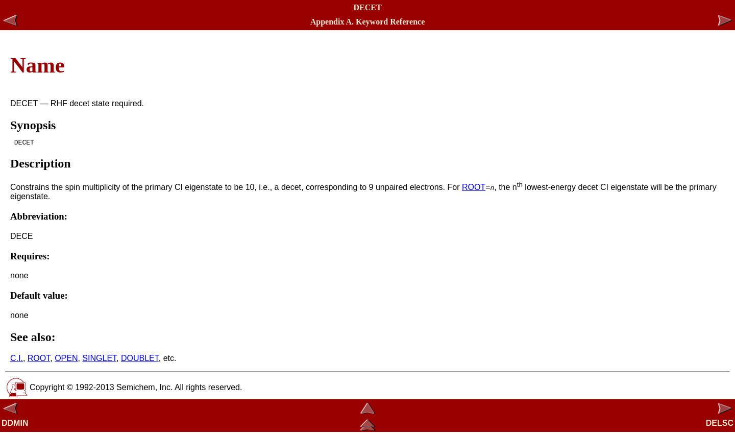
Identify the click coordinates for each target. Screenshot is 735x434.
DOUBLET (140, 359)
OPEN (66, 359)
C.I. (16, 359)
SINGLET (99, 359)
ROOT (473, 188)
